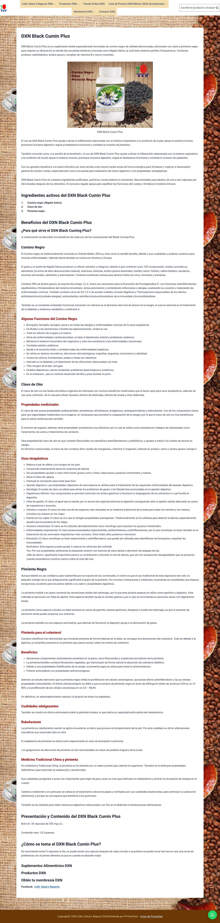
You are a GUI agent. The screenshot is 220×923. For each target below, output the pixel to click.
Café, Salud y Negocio (47, 886)
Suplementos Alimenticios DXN (46, 866)
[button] (212, 914)
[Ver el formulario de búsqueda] (199, 7)
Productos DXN (33, 873)
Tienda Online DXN (94, 3)
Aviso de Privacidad (151, 916)
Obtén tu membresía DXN (41, 880)
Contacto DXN (107, 11)
